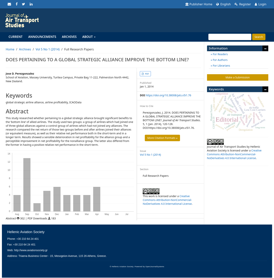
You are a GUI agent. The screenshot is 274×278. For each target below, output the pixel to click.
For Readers (220, 54)
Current (15, 37)
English (223, 4)
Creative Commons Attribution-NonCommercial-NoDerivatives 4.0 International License (167, 200)
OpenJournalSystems (155, 267)
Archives (69, 37)
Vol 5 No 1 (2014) (48, 49)
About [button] (88, 37)
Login (260, 4)
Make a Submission (237, 77)
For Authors (220, 60)
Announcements (42, 37)
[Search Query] (229, 37)
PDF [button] (146, 73)
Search (259, 37)
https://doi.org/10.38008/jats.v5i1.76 (168, 95)
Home (10, 49)
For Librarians (221, 65)
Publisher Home (199, 4)
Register (243, 4)
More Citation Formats (162, 138)
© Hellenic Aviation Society (121, 267)
